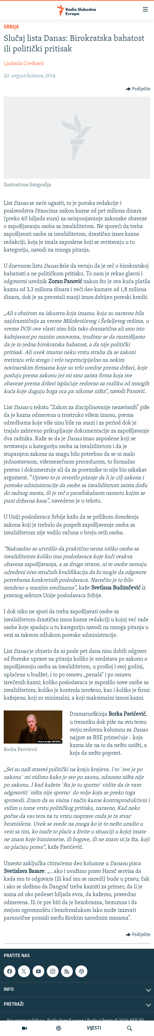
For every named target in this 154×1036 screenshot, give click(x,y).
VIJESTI (94, 1028)
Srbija (11, 27)
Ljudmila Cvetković (24, 63)
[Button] (138, 89)
